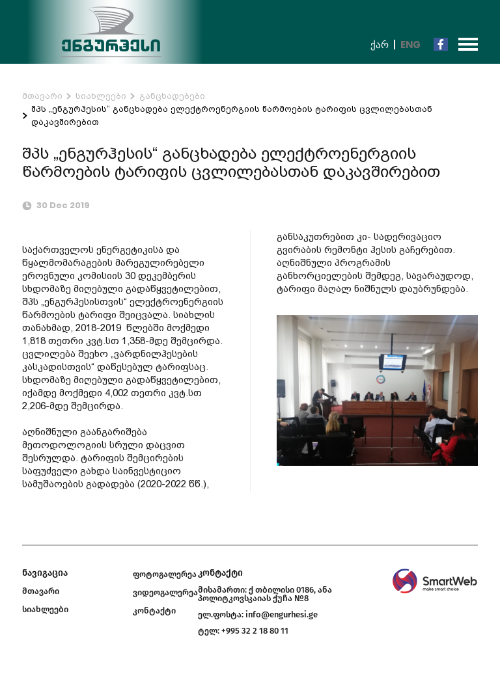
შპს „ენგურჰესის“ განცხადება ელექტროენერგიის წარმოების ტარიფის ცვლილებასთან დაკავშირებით (231, 115)
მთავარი (42, 96)
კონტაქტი (154, 610)
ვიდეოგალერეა (165, 592)
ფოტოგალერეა (165, 574)
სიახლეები (101, 96)
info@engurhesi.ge (281, 614)
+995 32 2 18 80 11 (254, 631)
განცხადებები (172, 96)
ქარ (379, 44)
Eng (410, 44)
